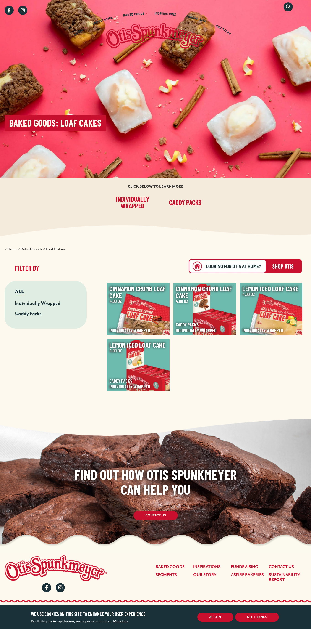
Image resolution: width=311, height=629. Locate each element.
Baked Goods (31, 249)
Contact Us (155, 515)
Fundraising (244, 567)
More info (120, 621)
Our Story (205, 575)
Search (288, 6)
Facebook (9, 10)
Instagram (22, 10)
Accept (215, 617)
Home (12, 249)
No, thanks (257, 617)
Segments (166, 575)
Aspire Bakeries (247, 575)
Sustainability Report (284, 577)
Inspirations (206, 567)
